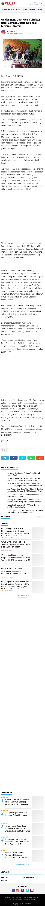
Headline (32, 9)
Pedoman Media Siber (16, 899)
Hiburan (39, 9)
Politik (4, 880)
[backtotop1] (43, 904)
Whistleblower (9, 897)
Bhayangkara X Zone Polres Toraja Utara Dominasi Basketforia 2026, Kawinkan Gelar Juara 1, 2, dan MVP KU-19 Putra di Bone (16, 585)
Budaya (4, 9)
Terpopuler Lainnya (23, 865)
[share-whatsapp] (31, 458)
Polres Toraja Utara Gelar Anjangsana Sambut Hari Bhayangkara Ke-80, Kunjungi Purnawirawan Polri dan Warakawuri (13, 573)
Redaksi (25, 897)
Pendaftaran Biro (34, 897)
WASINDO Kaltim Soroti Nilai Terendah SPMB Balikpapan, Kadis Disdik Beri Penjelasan (16, 544)
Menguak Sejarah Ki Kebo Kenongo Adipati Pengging (16, 814)
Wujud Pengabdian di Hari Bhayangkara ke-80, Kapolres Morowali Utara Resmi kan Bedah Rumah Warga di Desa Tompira (15, 532)
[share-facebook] (14, 458)
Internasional (28, 877)
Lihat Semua (22, 595)
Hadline (24, 9)
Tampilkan (39, 517)
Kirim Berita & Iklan (30, 899)
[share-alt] (5, 458)
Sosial (5, 16)
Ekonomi (11, 9)
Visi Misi (18, 897)
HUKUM (18, 9)
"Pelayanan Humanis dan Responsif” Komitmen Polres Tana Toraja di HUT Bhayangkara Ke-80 (15, 557)
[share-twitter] (22, 458)
